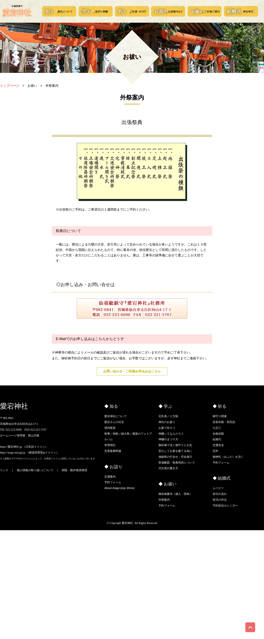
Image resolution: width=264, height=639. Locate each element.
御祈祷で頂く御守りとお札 (175, 445)
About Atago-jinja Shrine (119, 488)
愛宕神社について (115, 416)
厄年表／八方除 (168, 416)
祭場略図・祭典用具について (176, 462)
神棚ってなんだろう (171, 433)
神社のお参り (166, 422)
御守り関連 (220, 416)
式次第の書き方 (168, 468)
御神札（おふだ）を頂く (228, 456)
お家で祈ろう (166, 427)
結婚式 (217, 439)
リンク (4, 470)
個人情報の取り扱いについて (35, 470)
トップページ (9, 85)
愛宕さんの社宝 (114, 422)
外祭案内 (164, 499)
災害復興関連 (112, 450)
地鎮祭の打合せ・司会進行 (175, 456)
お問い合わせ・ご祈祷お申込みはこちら (132, 371)
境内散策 (110, 427)
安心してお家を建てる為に (175, 450)
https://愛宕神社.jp (11, 446)
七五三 (217, 427)
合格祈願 (218, 433)
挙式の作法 (220, 499)
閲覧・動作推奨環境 (74, 470)
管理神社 (110, 445)
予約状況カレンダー (225, 505)
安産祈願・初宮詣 (224, 422)
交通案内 (110, 476)
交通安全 (218, 445)
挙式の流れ (220, 493)
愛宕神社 (14, 406)
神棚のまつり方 (168, 439)
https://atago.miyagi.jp (12, 452)
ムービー (218, 488)
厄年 (215, 450)
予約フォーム (112, 482)
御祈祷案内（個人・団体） (175, 493)
